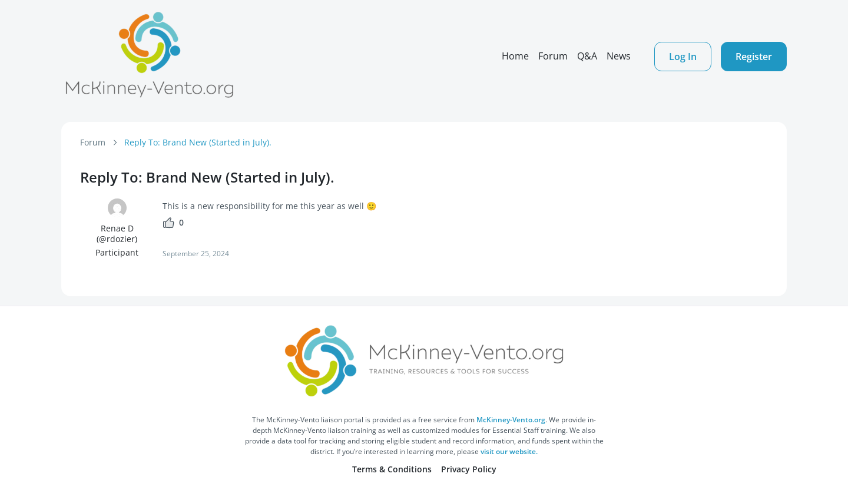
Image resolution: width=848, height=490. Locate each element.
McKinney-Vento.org (510, 420)
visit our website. (509, 451)
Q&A (587, 55)
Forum (553, 55)
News (619, 55)
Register (754, 56)
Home (515, 55)
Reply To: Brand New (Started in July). (197, 142)
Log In (683, 56)
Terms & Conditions (392, 469)
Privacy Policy (468, 469)
